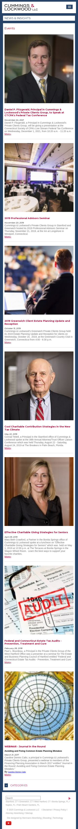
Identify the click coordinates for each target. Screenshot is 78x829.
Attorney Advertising (15, 813)
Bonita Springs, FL (60, 801)
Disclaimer (47, 810)
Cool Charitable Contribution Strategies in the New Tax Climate (37, 428)
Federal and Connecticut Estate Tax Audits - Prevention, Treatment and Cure (33, 642)
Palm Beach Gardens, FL (28, 805)
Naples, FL (10, 805)
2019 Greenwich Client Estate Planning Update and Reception (37, 322)
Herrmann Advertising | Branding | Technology (42, 818)
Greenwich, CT (26, 801)
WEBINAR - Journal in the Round (25, 746)
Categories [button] (16, 785)
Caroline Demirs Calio (17, 772)
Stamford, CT (12, 801)
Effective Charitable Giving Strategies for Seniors (36, 532)
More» (8, 134)
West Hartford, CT (42, 801)
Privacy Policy (60, 810)
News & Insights (18, 18)
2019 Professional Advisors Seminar (27, 218)
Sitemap (29, 813)
